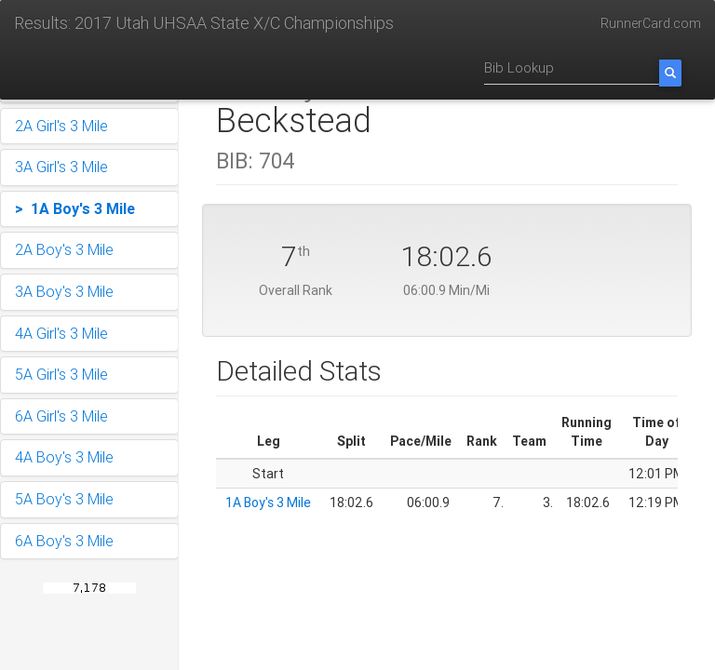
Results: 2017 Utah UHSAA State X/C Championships (204, 23)
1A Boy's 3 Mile (268, 502)
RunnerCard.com (650, 23)
